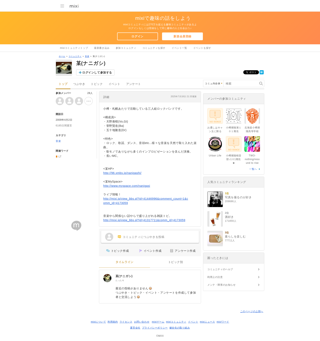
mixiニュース (207, 321)
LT (60, 156)
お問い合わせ (142, 321)
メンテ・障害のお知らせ (221, 284)
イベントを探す (202, 48)
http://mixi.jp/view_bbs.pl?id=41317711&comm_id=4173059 (144, 220)
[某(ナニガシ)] (107, 278)
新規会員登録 (182, 36)
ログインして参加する (97, 72)
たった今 (120, 280)
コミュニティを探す (154, 48)
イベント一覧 (179, 48)
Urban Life (215, 155)
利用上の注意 (215, 277)
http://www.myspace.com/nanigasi (126, 185)
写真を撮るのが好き (238, 197)
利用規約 (113, 321)
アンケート (133, 84)
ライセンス (126, 321)
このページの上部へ (251, 311)
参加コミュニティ (126, 48)
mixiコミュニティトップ (74, 48)
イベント (114, 84)
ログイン (137, 36)
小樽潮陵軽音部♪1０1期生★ (233, 159)
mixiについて (98, 321)
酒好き (229, 216)
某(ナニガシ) (124, 276)
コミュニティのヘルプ (220, 269)
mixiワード (223, 321)
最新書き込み (102, 48)
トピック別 (175, 262)
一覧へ (253, 169)
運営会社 (135, 327)
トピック (97, 84)
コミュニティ (75, 56)
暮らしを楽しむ (235, 236)
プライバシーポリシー (155, 327)
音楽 (87, 56)
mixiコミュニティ (176, 321)
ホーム (62, 56)
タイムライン (124, 262)
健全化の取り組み (179, 327)
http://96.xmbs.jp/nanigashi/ (122, 173)
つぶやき (79, 84)
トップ (63, 84)
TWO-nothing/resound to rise (252, 159)
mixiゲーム (158, 321)
